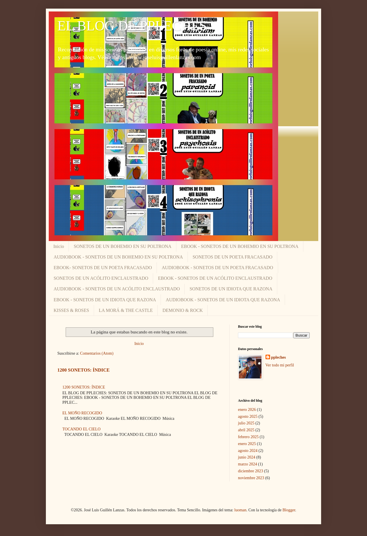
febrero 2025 (248, 437)
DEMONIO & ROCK (183, 310)
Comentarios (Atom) (96, 353)
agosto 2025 (247, 416)
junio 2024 (246, 457)
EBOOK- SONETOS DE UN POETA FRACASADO (103, 267)
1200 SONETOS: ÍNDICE (83, 370)
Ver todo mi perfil (280, 365)
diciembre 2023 (250, 471)
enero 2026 (247, 409)
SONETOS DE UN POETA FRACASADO (232, 257)
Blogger (288, 510)
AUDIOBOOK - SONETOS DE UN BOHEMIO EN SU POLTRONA (118, 257)
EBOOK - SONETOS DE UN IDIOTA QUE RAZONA (105, 299)
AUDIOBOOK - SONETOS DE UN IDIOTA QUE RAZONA (223, 299)
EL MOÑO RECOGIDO (82, 413)
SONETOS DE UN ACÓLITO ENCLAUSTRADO (101, 278)
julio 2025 (246, 423)
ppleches (278, 357)
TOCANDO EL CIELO (82, 429)
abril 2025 (246, 430)
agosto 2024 (247, 450)
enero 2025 (247, 444)
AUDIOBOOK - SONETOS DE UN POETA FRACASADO (217, 267)
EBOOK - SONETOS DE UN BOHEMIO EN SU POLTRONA (239, 246)
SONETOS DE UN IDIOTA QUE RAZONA (231, 288)
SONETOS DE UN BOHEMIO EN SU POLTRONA (122, 246)
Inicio (58, 246)
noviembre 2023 (251, 478)
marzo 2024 (247, 464)
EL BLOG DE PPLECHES (132, 25)
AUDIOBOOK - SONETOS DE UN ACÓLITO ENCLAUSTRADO (117, 288)
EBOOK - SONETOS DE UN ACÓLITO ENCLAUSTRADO (215, 278)
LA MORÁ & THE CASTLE (126, 310)
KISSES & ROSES (71, 310)
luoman (240, 510)
